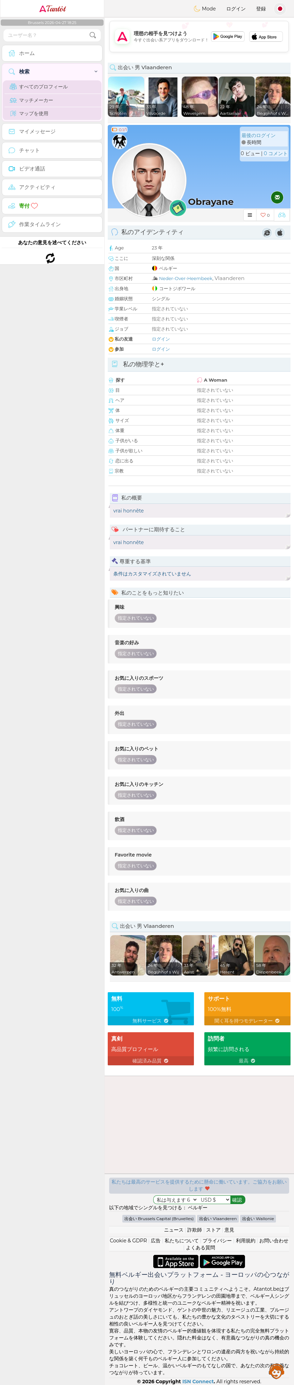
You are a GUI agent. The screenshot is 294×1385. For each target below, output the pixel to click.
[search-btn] (93, 35)
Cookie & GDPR (128, 1240)
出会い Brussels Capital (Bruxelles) (159, 1218)
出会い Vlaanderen (218, 1218)
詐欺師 (194, 1230)
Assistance (277, 1371)
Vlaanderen (229, 278)
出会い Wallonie (258, 1218)
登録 (261, 9)
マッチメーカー (31, 100)
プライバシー (217, 1240)
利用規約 (245, 1240)
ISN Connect (198, 1381)
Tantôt (52, 8)
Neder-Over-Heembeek (185, 278)
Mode (205, 8)
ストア (213, 1230)
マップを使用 (29, 113)
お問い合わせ (273, 1240)
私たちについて (182, 1240)
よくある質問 (200, 1247)
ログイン (236, 9)
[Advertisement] (199, 36)
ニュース (173, 1230)
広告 (156, 1240)
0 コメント (276, 153)
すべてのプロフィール (39, 86)
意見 (229, 1230)
